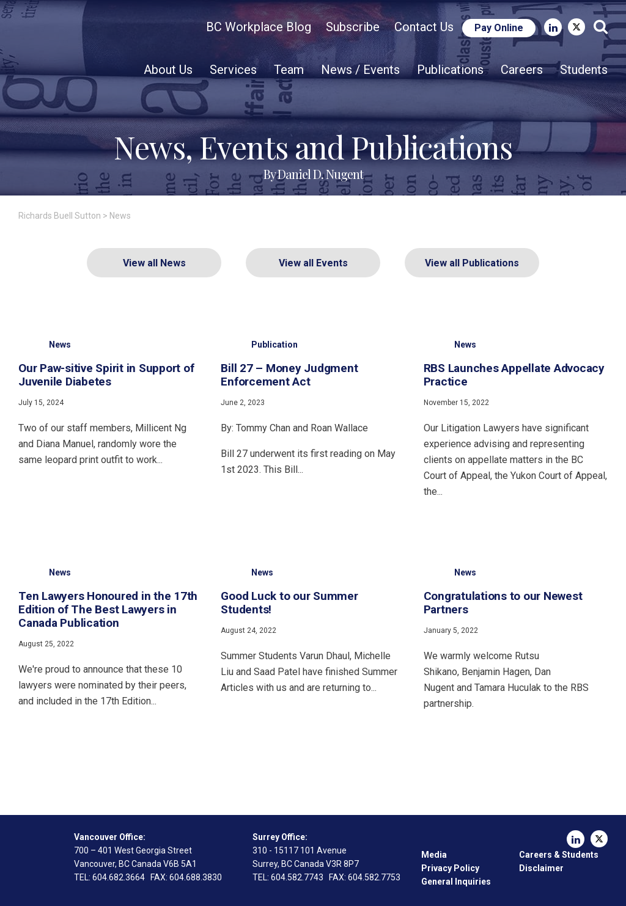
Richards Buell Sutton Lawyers (90, 46)
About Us (168, 69)
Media (434, 855)
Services (233, 69)
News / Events (360, 69)
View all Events (313, 263)
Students (584, 69)
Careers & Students (558, 855)
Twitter (576, 26)
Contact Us (424, 27)
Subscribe (353, 27)
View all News (154, 263)
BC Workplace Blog (258, 27)
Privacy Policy (450, 868)
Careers (522, 69)
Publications (450, 69)
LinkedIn (553, 27)
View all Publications (472, 263)
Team (289, 69)
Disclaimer (541, 868)
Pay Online (498, 28)
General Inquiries (456, 881)
